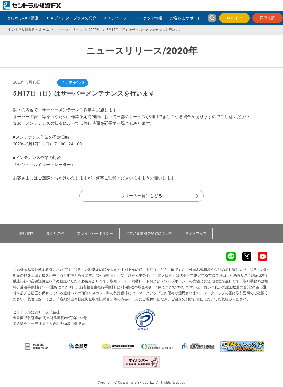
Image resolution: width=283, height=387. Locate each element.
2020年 (94, 30)
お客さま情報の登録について (149, 233)
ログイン (234, 17)
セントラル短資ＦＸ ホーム (28, 29)
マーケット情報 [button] (148, 18)
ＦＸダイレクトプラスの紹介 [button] (71, 18)
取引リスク (55, 233)
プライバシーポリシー (95, 233)
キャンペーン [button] (115, 18)
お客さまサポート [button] (185, 18)
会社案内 (26, 233)
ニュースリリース (69, 30)
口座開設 (267, 17)
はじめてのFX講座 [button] (22, 18)
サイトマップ (196, 233)
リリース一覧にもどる (141, 195)
